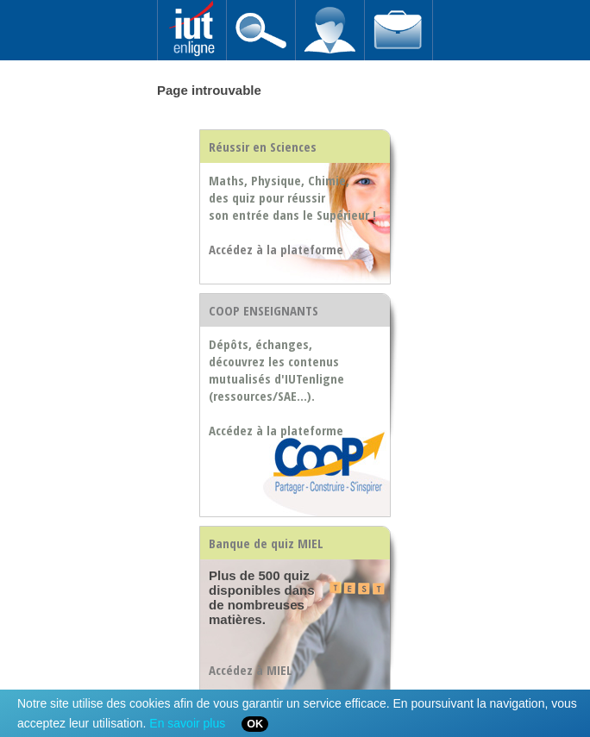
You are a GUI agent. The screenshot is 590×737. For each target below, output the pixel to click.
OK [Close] (255, 724)
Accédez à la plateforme (276, 430)
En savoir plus (187, 723)
